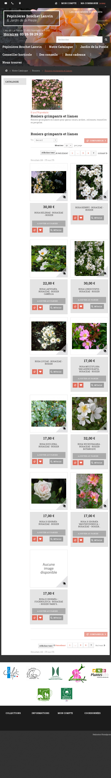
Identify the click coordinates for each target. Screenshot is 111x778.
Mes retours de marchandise (65, 722)
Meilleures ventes (41, 724)
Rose (12, 314)
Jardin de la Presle (94, 46)
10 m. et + (13, 436)
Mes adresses (65, 731)
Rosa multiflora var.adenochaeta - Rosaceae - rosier (89, 369)
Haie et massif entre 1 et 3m (14, 460)
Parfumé (14, 387)
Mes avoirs (63, 727)
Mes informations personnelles (67, 736)
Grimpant (15, 465)
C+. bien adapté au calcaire (14, 159)
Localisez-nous (92, 749)
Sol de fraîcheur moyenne (15, 185)
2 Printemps (15, 298)
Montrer (59, 145)
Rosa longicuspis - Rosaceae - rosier (89, 290)
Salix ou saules (13, 721)
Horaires (10, 34)
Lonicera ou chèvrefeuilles (13, 732)
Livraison (36, 732)
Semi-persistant (11, 242)
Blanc (12, 318)
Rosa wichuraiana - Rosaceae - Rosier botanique (89, 446)
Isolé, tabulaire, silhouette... (14, 488)
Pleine (13, 373)
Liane (12, 497)
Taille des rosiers (15, 741)
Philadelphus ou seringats (14, 726)
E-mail (87, 753)
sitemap (36, 743)
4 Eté (12, 289)
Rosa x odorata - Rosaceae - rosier (49, 523)
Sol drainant (15, 176)
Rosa (12, 95)
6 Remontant (16, 293)
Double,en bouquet (11, 368)
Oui (11, 404)
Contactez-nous (40, 728)
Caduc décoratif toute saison (14, 236)
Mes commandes (66, 717)
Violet (12, 334)
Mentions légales (41, 736)
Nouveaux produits (41, 721)
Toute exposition (12, 207)
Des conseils (48, 54)
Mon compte (65, 713)
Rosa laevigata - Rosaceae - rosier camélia (49, 291)
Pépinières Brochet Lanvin (30, 18)
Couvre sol (14, 455)
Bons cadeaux (75, 54)
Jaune (13, 326)
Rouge (13, 322)
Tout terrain (15, 180)
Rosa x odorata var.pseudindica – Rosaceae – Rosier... (89, 524)
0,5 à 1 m (13, 420)
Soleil (13, 202)
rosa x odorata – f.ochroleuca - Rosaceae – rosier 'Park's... (49, 601)
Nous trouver (12, 62)
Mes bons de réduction (64, 742)
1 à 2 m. (13, 424)
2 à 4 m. (14, 428)
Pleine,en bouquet (11, 356)
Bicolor (13, 338)
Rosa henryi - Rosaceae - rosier (89, 208)
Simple (13, 350)
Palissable (15, 493)
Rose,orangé (16, 330)
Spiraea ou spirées (15, 717)
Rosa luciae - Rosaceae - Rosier (49, 362)
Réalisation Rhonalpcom (102, 774)
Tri (32, 140)
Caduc (13, 225)
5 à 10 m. (14, 432)
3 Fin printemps (12, 284)
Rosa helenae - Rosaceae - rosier (48, 214)
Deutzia (9, 737)
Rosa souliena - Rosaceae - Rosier (49, 445)
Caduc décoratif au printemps (14, 230)
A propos (36, 740)
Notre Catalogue (61, 46)
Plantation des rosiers (13, 746)
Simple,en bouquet (11, 362)
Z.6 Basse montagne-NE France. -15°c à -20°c (12, 130)
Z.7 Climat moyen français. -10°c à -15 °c (15, 139)
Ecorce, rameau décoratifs (14, 263)
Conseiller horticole (17, 54)
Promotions (38, 717)
